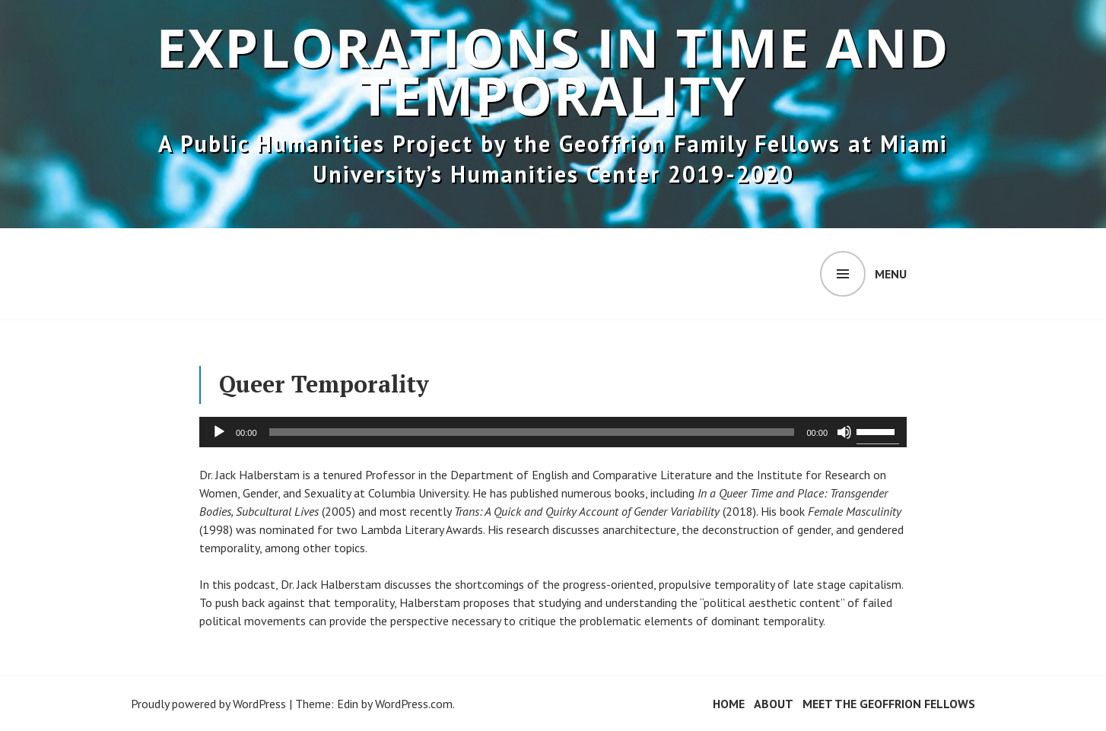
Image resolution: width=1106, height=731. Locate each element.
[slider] (532, 432)
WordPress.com (414, 703)
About (773, 703)
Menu (891, 273)
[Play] (219, 432)
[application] (553, 432)
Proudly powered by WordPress (208, 703)
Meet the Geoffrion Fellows (888, 703)
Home (729, 703)
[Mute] (844, 432)
